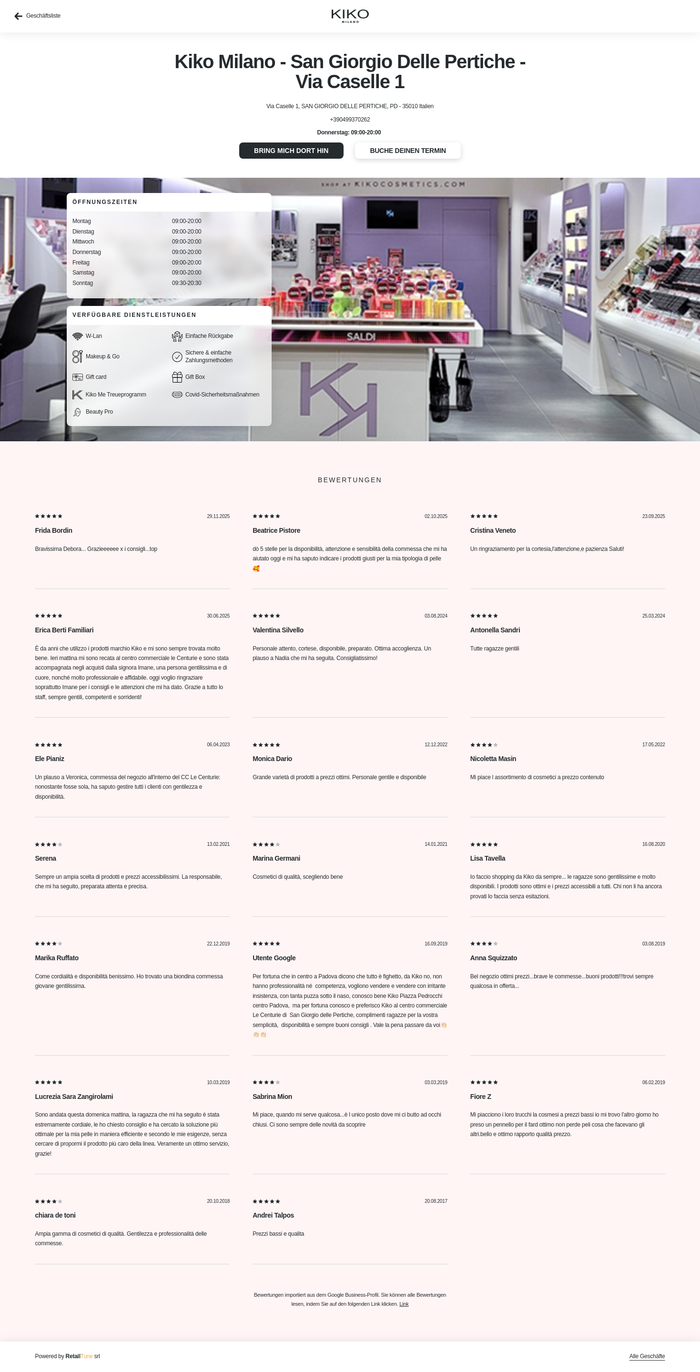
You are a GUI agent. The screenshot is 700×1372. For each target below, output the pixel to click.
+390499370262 (350, 119)
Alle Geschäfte (647, 1356)
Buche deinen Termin (408, 150)
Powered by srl (67, 1356)
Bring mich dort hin (291, 150)
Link (403, 1304)
